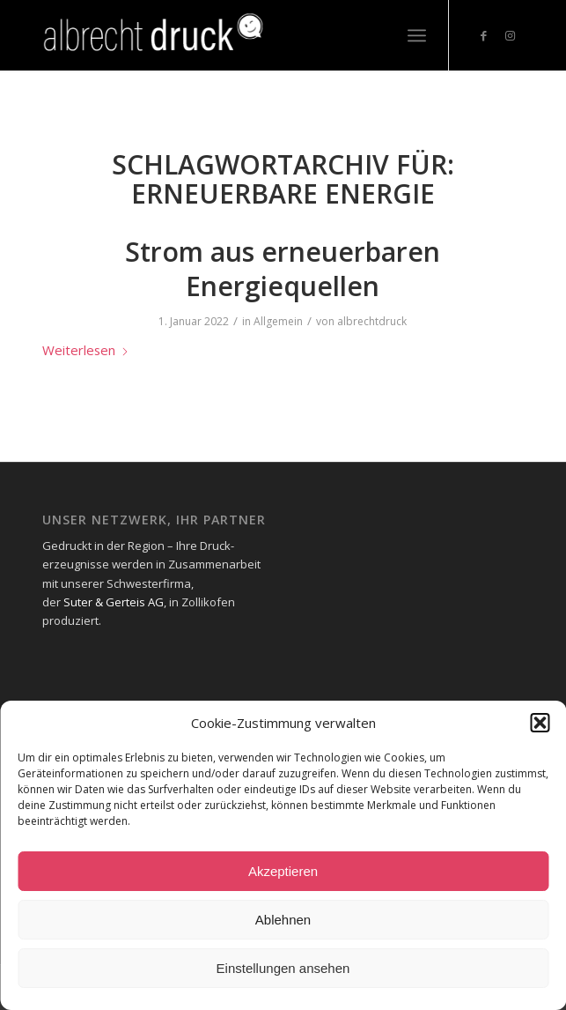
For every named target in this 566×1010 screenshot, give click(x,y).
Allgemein (278, 321)
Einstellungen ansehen (283, 968)
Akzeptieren (283, 871)
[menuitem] (417, 35)
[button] (539, 723)
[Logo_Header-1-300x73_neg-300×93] (234, 35)
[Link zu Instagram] (510, 35)
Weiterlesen (85, 350)
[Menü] (417, 35)
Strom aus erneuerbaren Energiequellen (282, 269)
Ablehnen (283, 919)
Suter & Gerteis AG (113, 602)
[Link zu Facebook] (484, 35)
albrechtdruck (372, 321)
